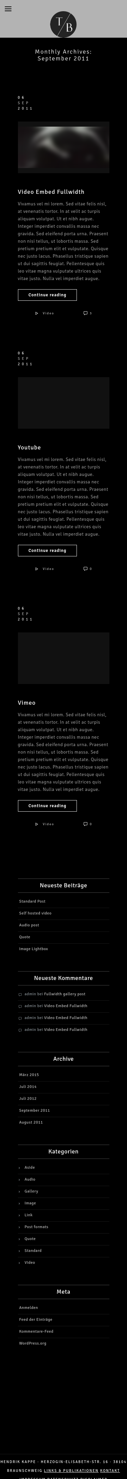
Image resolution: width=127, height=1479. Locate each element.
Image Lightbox (33, 948)
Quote (24, 937)
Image (30, 1203)
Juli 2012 (28, 1098)
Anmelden (28, 1307)
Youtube (29, 447)
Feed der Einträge (35, 1319)
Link (29, 1215)
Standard (33, 1250)
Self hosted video (35, 913)
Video (48, 313)
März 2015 (29, 1074)
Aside (30, 1167)
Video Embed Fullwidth (51, 192)
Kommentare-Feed (36, 1331)
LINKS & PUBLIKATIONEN (71, 1470)
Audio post (29, 925)
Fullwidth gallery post (64, 994)
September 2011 (34, 1110)
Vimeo (27, 702)
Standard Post (32, 901)
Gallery (31, 1191)
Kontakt (110, 1470)
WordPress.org (33, 1343)
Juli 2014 (28, 1086)
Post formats (36, 1227)
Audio (30, 1179)
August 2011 (31, 1122)
